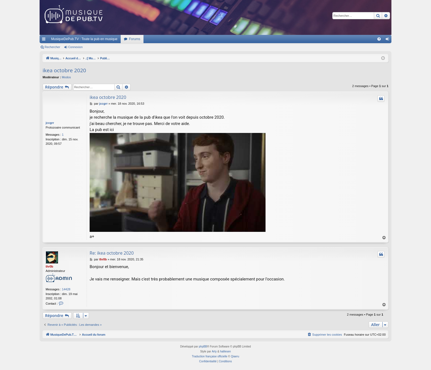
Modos (66, 77)
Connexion (75, 47)
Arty (214, 351)
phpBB (203, 346)
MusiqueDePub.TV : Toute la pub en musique (84, 39)
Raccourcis (45, 40)
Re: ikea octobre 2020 (112, 253)
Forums (134, 39)
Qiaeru (235, 356)
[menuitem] (379, 39)
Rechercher (52, 47)
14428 (66, 289)
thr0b (49, 266)
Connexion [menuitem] (388, 40)
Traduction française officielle (209, 356)
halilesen (225, 351)
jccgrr (50, 122)
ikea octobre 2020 (64, 70)
